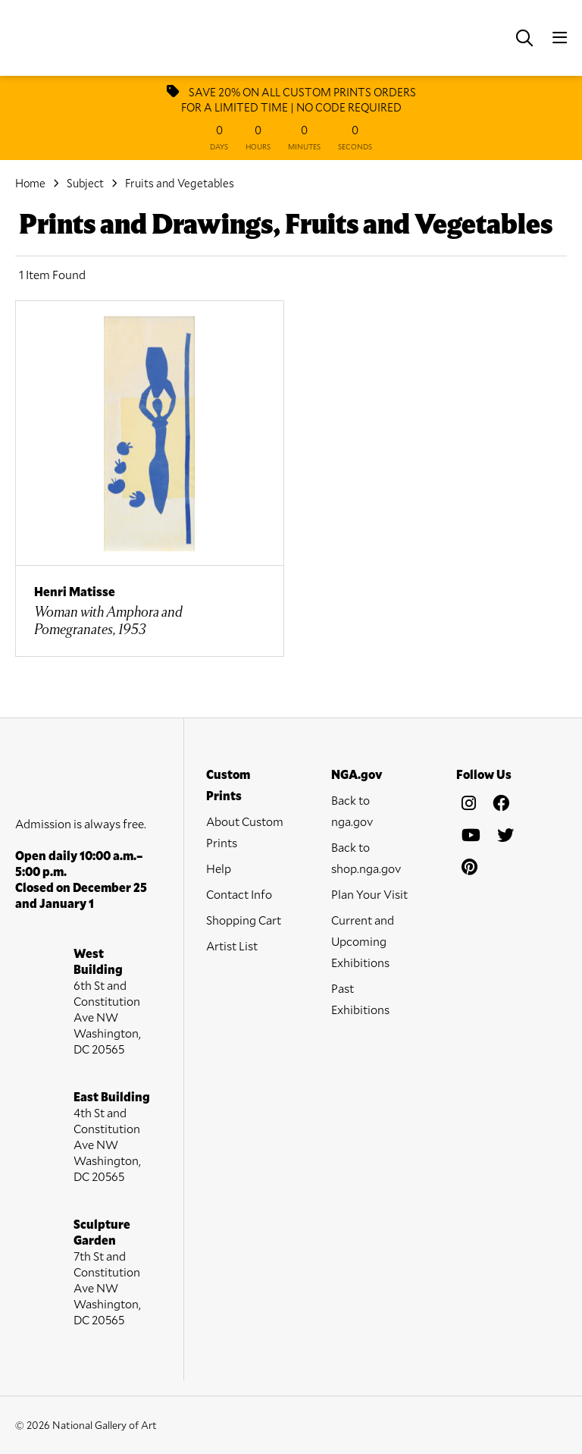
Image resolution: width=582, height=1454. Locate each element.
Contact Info (239, 894)
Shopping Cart (243, 920)
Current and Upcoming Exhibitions (362, 941)
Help (218, 868)
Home (30, 182)
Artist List (232, 945)
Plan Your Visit (369, 894)
